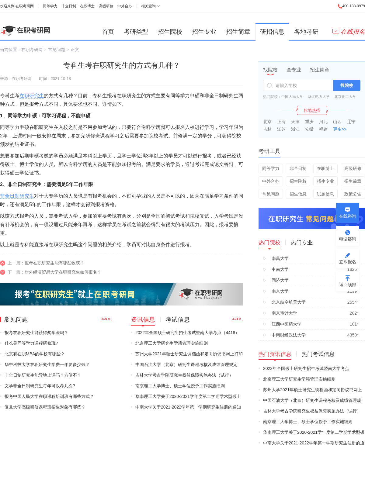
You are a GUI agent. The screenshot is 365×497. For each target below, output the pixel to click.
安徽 (309, 129)
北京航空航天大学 (289, 302)
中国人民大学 (292, 97)
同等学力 (50, 6)
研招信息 (272, 31)
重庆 (309, 121)
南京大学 (280, 291)
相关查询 (148, 6)
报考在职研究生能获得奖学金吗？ (36, 332)
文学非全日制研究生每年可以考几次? (40, 385)
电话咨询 (347, 238)
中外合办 (124, 6)
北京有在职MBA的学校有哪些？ (35, 353)
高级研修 (106, 6)
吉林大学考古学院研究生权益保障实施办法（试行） (184, 375)
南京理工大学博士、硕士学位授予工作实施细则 (180, 385)
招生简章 (238, 31)
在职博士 (87, 6)
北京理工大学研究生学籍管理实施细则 (171, 343)
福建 (323, 129)
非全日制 (68, 6)
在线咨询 (347, 216)
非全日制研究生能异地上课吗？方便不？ (43, 375)
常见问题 (56, 49)
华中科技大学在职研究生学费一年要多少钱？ (47, 364)
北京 (267, 121)
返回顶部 (347, 284)
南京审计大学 (284, 313)
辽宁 (351, 121)
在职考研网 (25, 6)
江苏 (281, 129)
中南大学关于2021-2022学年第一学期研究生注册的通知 (188, 407)
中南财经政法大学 (289, 335)
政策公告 (352, 194)
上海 (281, 121)
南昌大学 (280, 258)
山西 (337, 121)
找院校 (270, 69)
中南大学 (280, 269)
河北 (323, 121)
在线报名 (348, 31)
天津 (295, 121)
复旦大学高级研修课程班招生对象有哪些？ (45, 407)
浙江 (295, 129)
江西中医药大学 (286, 324)
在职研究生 (31, 95)
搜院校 (346, 85)
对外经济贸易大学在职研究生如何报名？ (63, 272)
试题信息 (325, 194)
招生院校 (170, 31)
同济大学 (280, 280)
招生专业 (204, 31)
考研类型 (136, 31)
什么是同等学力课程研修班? (31, 343)
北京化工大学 (345, 97)
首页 (108, 31)
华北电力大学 (319, 97)
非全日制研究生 (17, 195)
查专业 (294, 69)
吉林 (267, 129)
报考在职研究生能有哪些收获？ (54, 263)
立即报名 (347, 261)
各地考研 (306, 31)
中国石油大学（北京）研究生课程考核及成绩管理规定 (186, 364)
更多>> (339, 129)
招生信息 (298, 194)
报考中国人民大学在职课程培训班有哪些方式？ (49, 396)
